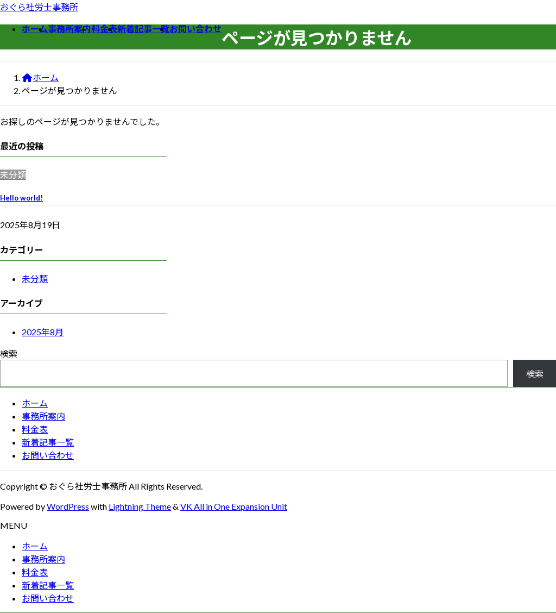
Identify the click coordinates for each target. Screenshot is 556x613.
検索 (8, 353)
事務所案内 (43, 416)
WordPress (68, 506)
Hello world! (21, 197)
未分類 (35, 278)
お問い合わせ (48, 455)
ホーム (35, 403)
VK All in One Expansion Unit (233, 506)
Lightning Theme (140, 506)
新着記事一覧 (48, 442)
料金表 (35, 429)
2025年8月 (43, 332)
